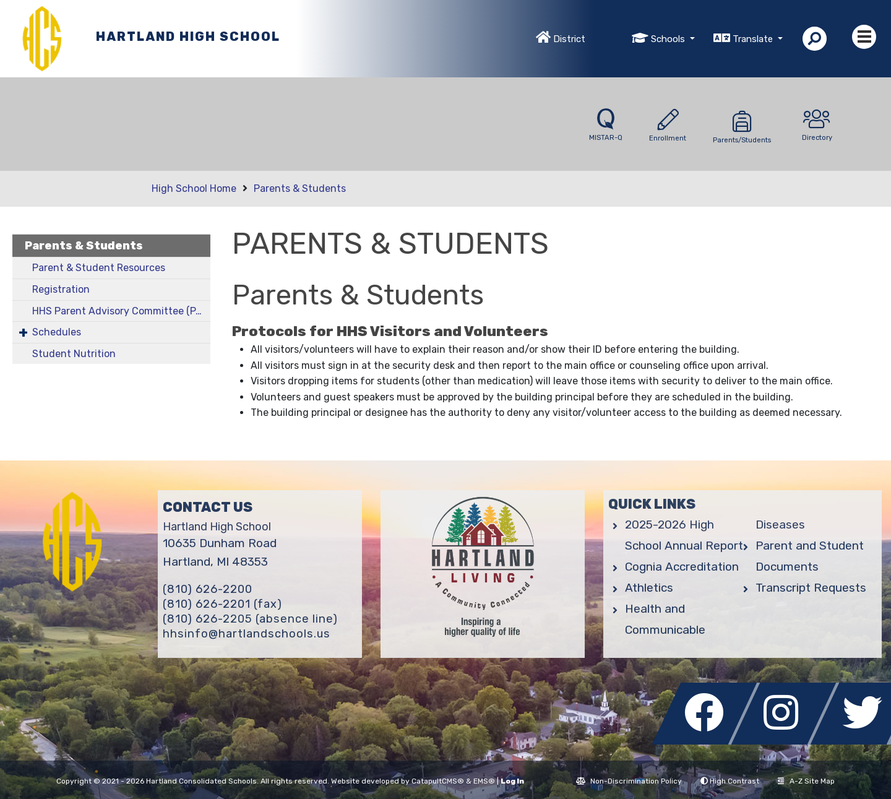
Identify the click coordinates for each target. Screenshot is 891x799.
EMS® (484, 781)
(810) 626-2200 (207, 589)
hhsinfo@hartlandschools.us (246, 634)
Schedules (56, 332)
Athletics (649, 588)
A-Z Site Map (806, 781)
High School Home (194, 188)
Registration (61, 289)
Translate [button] (754, 39)
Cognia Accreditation (682, 566)
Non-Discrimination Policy (629, 781)
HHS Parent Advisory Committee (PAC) (121, 311)
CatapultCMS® (437, 781)
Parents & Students (300, 188)
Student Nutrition (74, 354)
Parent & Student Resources (98, 268)
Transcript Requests (810, 588)
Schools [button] (669, 39)
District (569, 39)
